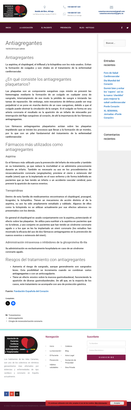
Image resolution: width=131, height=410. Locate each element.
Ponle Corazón (111, 106)
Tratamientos (15, 315)
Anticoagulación (16, 318)
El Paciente (46, 28)
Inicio (8, 28)
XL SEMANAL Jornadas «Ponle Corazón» (112, 114)
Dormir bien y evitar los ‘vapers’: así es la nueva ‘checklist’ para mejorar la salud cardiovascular (114, 95)
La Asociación (26, 28)
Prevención (65, 28)
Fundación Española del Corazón (31, 291)
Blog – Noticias (87, 28)
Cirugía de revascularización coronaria (25, 321)
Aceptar (117, 403)
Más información (101, 403)
